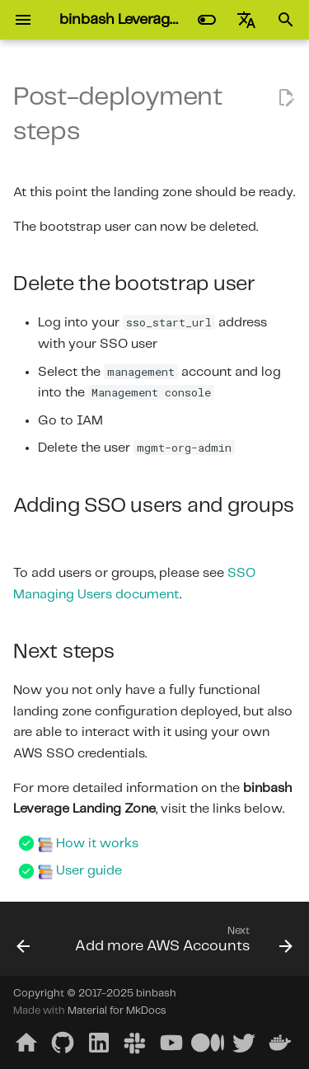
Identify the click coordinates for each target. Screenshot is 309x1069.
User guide (89, 871)
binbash (156, 993)
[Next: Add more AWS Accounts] (182, 943)
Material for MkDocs (117, 1011)
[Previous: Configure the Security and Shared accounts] (23, 943)
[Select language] (246, 19)
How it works (97, 843)
